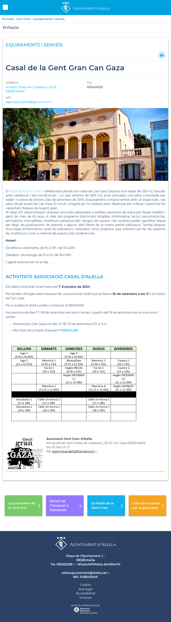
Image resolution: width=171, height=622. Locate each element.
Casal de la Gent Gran (25, 191)
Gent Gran (23, 19)
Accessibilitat (85, 593)
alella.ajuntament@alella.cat (84, 573)
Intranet (85, 597)
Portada (7, 19)
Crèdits (85, 585)
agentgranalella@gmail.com (27, 102)
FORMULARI (69, 330)
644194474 (112, 564)
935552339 (64, 564)
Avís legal (85, 589)
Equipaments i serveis (49, 19)
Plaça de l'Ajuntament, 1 (84, 556)
